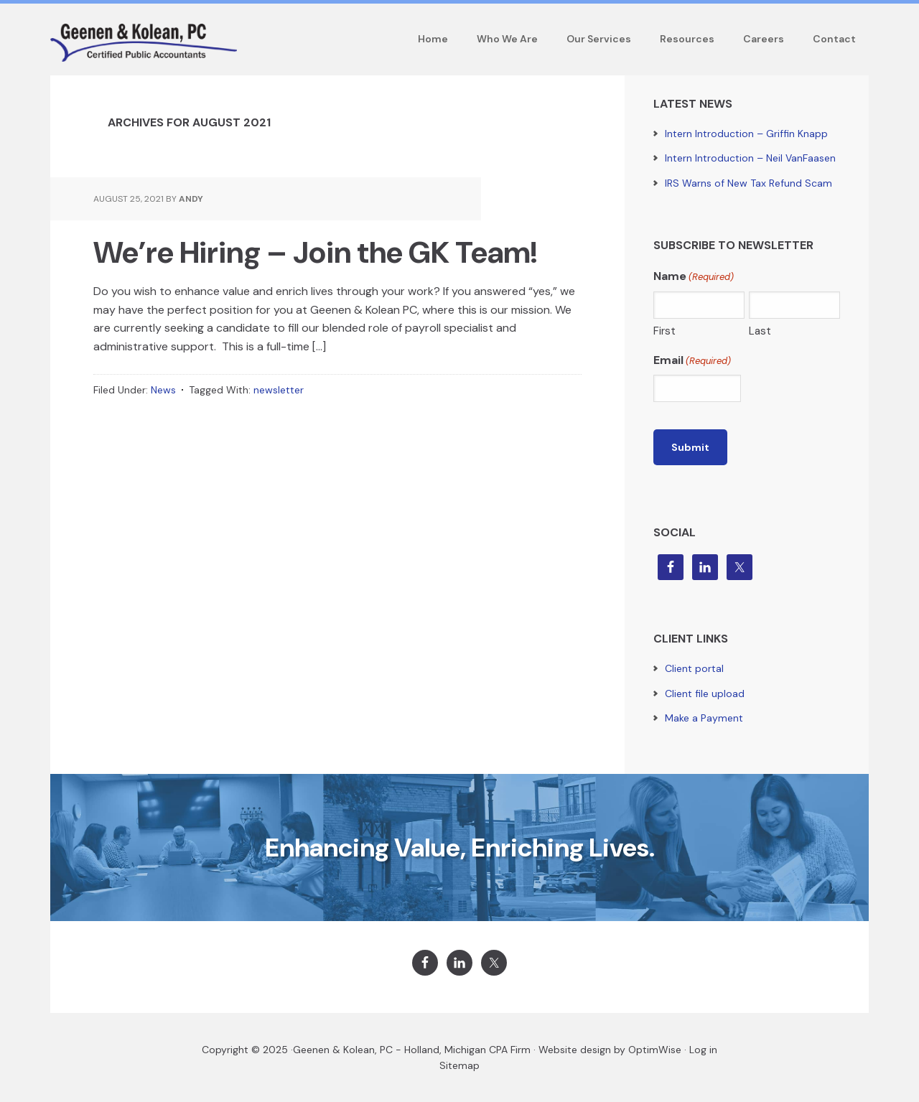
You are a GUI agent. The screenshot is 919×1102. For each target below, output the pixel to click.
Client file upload (705, 693)
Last (760, 331)
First (664, 331)
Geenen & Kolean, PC (343, 1049)
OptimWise (654, 1049)
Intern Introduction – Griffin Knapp (746, 133)
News (163, 389)
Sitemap (459, 1065)
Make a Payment (704, 717)
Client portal (694, 668)
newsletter (278, 389)
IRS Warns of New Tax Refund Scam (748, 183)
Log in (703, 1049)
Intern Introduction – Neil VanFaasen (750, 157)
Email (692, 360)
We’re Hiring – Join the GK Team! (315, 252)
